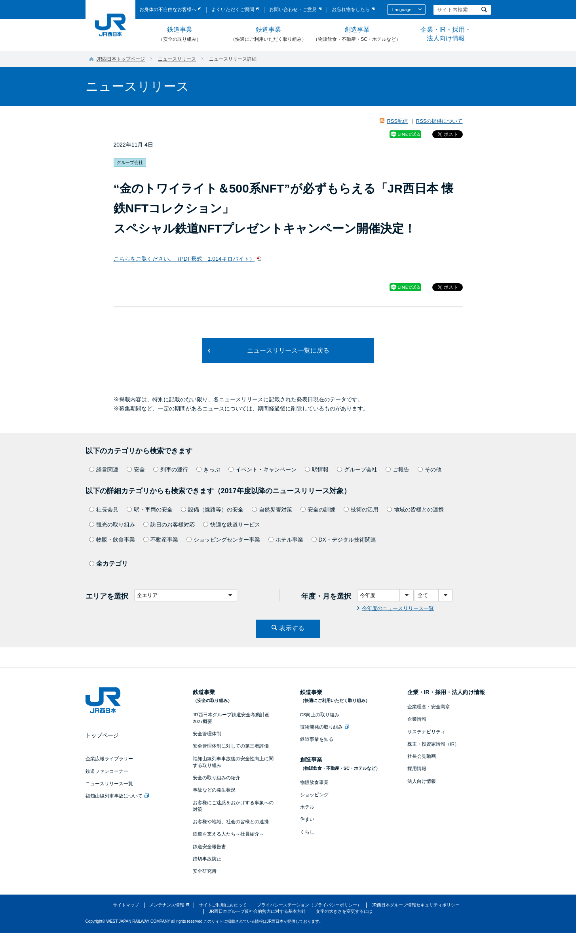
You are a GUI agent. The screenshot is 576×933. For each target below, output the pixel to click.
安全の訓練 (317, 509)
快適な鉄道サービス (231, 524)
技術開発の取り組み (324, 727)
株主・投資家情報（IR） (433, 744)
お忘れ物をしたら (351, 9)
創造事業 (357, 34)
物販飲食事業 (314, 782)
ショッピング (314, 794)
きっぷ (208, 469)
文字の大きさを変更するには (344, 911)
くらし (307, 832)
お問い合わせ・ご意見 (293, 9)
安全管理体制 (207, 733)
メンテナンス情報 (166, 904)
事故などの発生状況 (214, 790)
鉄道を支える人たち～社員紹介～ (228, 834)
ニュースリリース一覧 (109, 783)
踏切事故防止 (207, 859)
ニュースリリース (177, 59)
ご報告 (397, 469)
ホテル (307, 807)
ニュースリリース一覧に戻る (288, 350)
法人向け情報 (421, 781)
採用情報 (416, 768)
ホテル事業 (285, 539)
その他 (429, 469)
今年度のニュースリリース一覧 (398, 608)
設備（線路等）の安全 (212, 509)
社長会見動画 (421, 756)
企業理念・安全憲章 (428, 706)
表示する (291, 628)
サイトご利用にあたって (223, 904)
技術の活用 (361, 509)
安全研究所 (205, 871)
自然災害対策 (272, 509)
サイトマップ (126, 904)
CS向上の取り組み (320, 714)
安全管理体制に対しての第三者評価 (231, 746)
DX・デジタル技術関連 (344, 539)
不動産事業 (160, 539)
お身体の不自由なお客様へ (167, 9)
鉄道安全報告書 (209, 846)
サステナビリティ (426, 731)
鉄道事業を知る (316, 739)
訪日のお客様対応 (169, 524)
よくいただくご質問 (232, 9)
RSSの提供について (439, 121)
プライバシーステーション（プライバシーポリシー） (309, 904)
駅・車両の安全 (150, 509)
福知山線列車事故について (117, 796)
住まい (307, 819)
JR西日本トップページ (121, 59)
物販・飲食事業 (112, 539)
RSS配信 (397, 121)
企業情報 (416, 719)
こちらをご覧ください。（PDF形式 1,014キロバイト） (184, 259)
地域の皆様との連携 (415, 509)
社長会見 (103, 509)
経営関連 (103, 469)
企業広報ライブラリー (109, 758)
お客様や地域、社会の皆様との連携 (231, 821)
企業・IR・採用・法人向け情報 (445, 34)
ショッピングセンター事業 (223, 539)
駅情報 (317, 469)
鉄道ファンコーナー (107, 771)
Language (402, 9)
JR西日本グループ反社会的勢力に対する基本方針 (257, 911)
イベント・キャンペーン (262, 469)
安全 (136, 469)
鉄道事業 (179, 34)
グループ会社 (357, 469)
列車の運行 (170, 469)
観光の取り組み (112, 524)
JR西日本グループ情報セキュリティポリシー (415, 904)
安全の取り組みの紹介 (216, 777)
